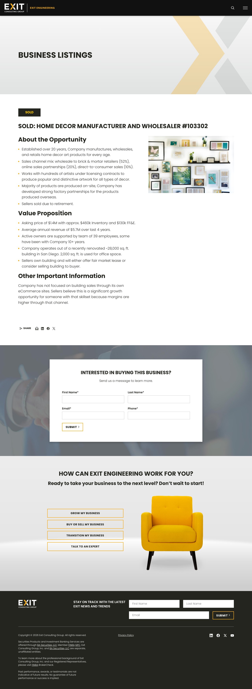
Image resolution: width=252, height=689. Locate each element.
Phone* (133, 408)
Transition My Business (85, 535)
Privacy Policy (126, 635)
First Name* (70, 392)
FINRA (71, 645)
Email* (66, 408)
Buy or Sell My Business (85, 524)
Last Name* (136, 392)
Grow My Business (85, 513)
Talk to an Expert (85, 546)
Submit (71, 427)
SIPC (77, 645)
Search (233, 10)
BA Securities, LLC (47, 645)
